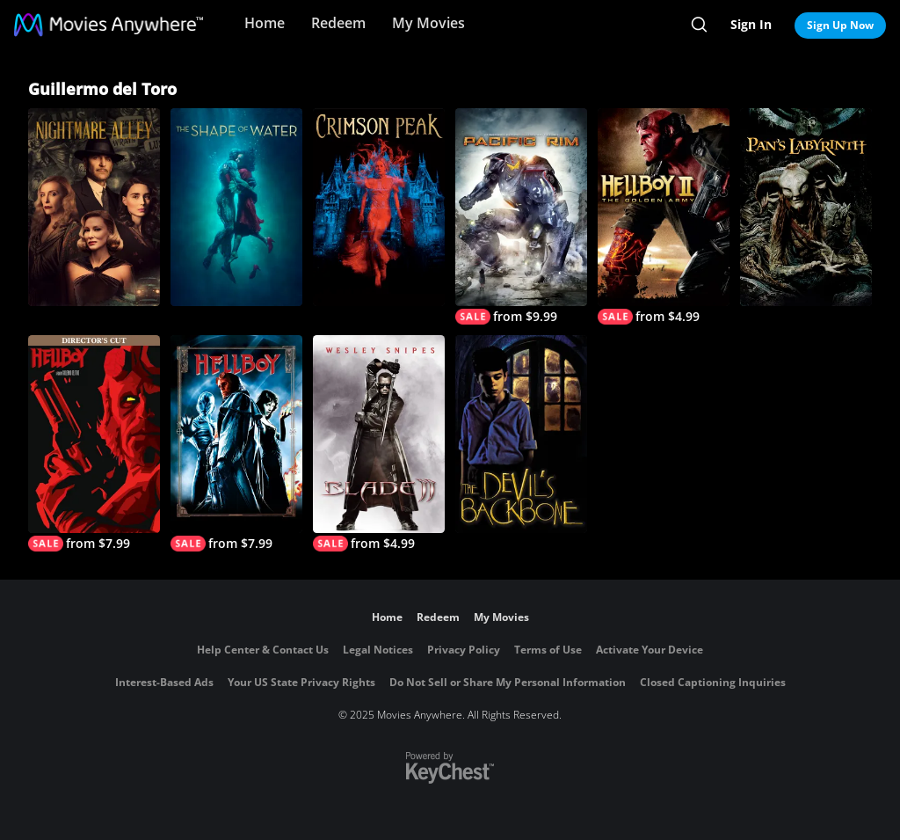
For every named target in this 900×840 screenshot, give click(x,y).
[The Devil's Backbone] (521, 434)
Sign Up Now (840, 25)
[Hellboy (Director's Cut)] (94, 443)
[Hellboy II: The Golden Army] (663, 216)
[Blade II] (379, 443)
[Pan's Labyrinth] (806, 207)
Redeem (338, 23)
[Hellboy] (236, 443)
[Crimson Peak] (379, 207)
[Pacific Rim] (521, 216)
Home (264, 23)
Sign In (751, 24)
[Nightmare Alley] (94, 207)
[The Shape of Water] (236, 207)
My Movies (428, 23)
